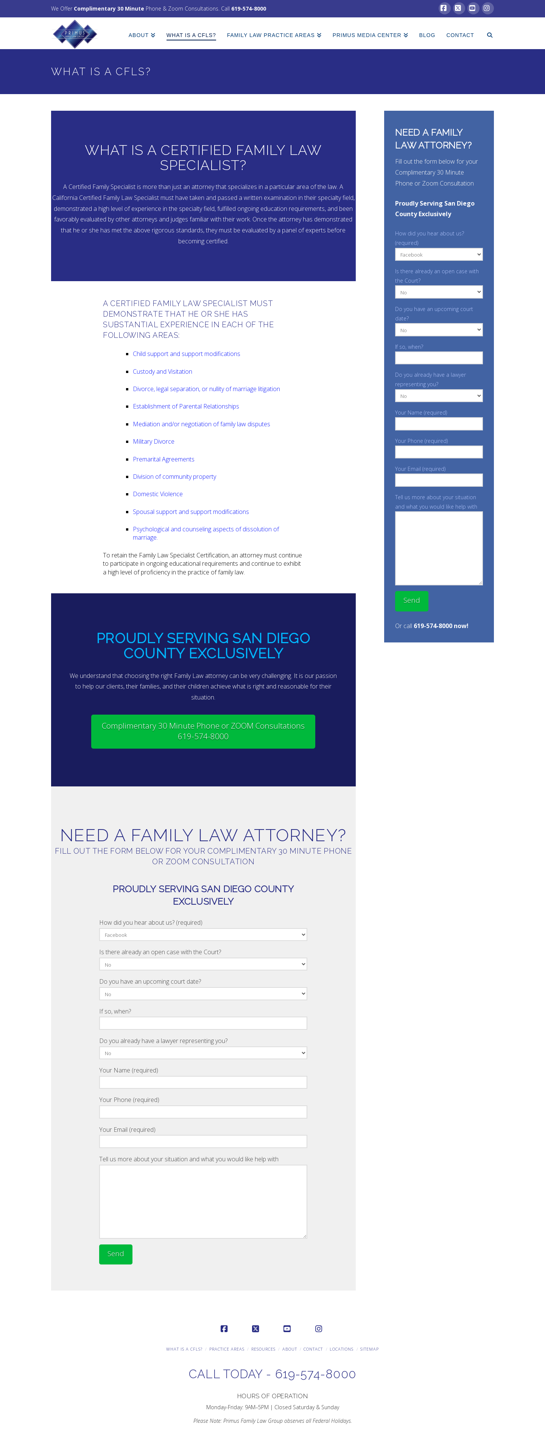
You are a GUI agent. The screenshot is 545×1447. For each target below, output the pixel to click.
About (289, 1349)
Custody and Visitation (162, 371)
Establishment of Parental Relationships (186, 406)
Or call (432, 626)
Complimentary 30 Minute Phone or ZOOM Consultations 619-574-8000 (203, 730)
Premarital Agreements (164, 459)
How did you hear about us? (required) (203, 929)
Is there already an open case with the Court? (203, 958)
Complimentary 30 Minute (109, 8)
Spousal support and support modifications (191, 512)
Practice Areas (226, 1349)
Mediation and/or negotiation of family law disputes (201, 424)
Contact (313, 1349)
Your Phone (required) (203, 1106)
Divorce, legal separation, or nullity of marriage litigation (206, 389)
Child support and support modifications (186, 354)
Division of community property (174, 476)
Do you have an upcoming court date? (203, 988)
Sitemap (369, 1349)
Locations (341, 1349)
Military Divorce (153, 441)
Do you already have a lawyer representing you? (203, 1047)
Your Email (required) (203, 1136)
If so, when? (203, 1018)
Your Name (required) (203, 1077)
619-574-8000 (248, 8)
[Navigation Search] (487, 30)
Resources (263, 1349)
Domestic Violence (158, 494)
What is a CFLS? (184, 1349)
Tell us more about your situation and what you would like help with (203, 1164)
